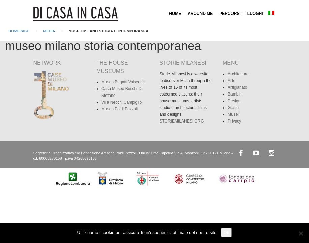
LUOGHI (255, 13)
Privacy (234, 121)
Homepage (19, 31)
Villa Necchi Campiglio (121, 102)
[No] (300, 233)
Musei (233, 114)
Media (49, 31)
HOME (175, 13)
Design (234, 101)
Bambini (235, 94)
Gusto (233, 107)
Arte (231, 80)
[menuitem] (271, 13)
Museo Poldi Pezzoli (119, 109)
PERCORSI (230, 13)
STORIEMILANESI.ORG (182, 121)
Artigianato (237, 87)
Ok (226, 232)
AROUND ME (200, 13)
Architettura (238, 74)
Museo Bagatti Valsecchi (123, 82)
